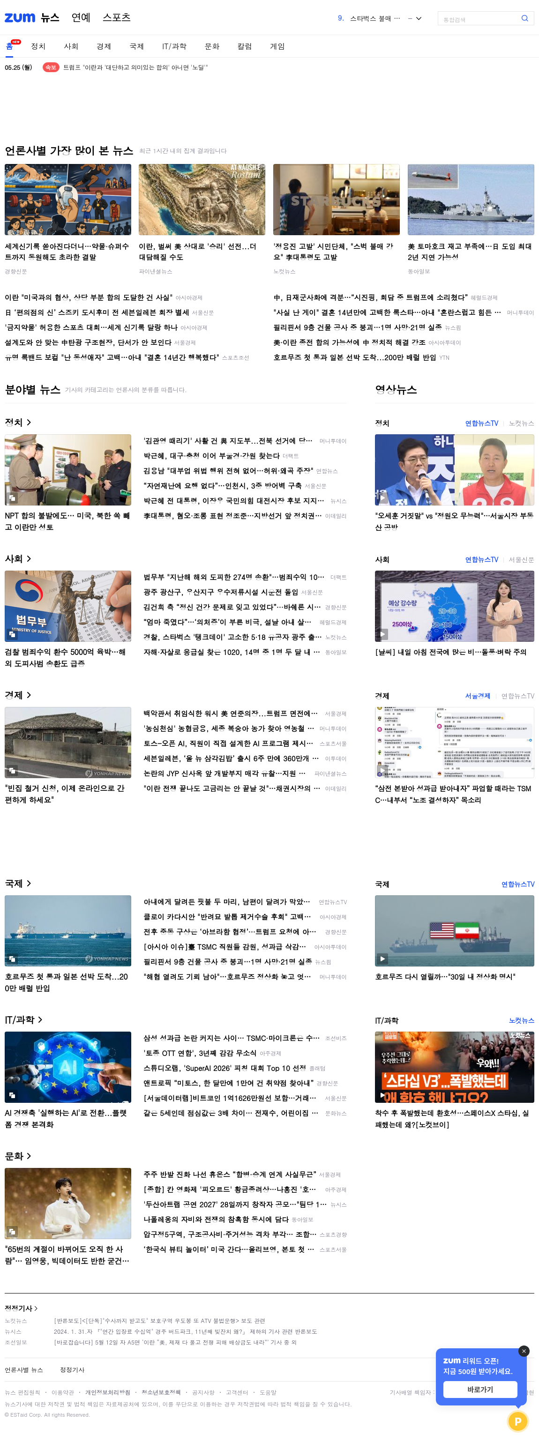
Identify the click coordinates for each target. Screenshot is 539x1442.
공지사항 (203, 1392)
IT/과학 (174, 46)
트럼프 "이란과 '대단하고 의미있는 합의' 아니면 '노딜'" (135, 67)
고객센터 (237, 1392)
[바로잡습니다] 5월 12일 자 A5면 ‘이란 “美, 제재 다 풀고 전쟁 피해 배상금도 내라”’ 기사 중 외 (175, 1342)
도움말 (268, 1392)
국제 (136, 46)
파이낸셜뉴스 (155, 271)
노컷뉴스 (284, 271)
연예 (81, 18)
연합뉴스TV (481, 423)
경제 (104, 46)
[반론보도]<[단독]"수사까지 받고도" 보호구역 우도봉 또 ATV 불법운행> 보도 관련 (159, 1320)
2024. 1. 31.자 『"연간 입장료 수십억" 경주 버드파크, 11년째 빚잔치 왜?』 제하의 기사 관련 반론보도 (185, 1331)
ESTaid (18, 1414)
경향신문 (16, 271)
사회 (71, 46)
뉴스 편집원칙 (22, 1392)
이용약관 (63, 1392)
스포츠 (117, 18)
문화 (211, 46)
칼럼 (244, 46)
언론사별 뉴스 (24, 1369)
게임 (277, 46)
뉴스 (50, 18)
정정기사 (18, 1308)
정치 (38, 46)
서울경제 (477, 695)
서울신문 (521, 559)
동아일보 (419, 271)
